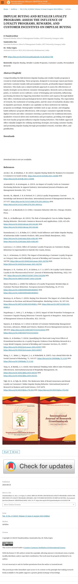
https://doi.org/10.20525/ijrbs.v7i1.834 (19, 390)
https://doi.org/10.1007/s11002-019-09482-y (21, 304)
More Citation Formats (12, 505)
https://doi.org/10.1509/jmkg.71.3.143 (52, 358)
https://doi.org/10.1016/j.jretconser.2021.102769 (29, 261)
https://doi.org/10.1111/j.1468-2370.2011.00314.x (30, 201)
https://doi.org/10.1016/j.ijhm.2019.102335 (20, 373)
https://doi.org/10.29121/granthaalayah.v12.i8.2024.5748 (30, 57)
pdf (7, 452)
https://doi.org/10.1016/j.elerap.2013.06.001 (21, 224)
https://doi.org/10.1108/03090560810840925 (21, 290)
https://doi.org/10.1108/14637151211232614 (28, 330)
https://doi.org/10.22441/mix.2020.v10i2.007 (21, 238)
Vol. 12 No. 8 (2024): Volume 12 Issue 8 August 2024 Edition (41, 9)
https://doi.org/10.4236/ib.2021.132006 (43, 176)
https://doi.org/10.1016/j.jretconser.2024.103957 (23, 347)
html (16, 452)
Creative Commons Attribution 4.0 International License (44, 548)
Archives (14, 9)
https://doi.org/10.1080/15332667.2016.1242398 (26, 275)
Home (6, 9)
